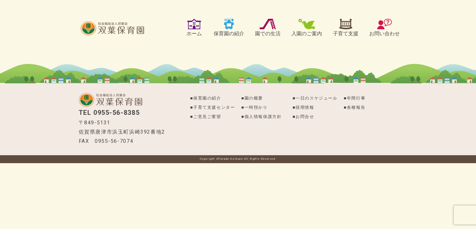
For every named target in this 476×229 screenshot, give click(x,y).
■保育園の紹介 (205, 98)
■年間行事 (354, 98)
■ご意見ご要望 (205, 116)
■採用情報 (303, 107)
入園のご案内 (306, 34)
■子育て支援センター (212, 107)
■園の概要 (252, 98)
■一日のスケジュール (315, 98)
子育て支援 (345, 34)
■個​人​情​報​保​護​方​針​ (261, 116)
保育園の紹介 (229, 34)
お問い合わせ (384, 34)
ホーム (194, 34)
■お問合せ (303, 116)
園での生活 (268, 34)
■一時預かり (254, 107)
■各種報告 (354, 107)
